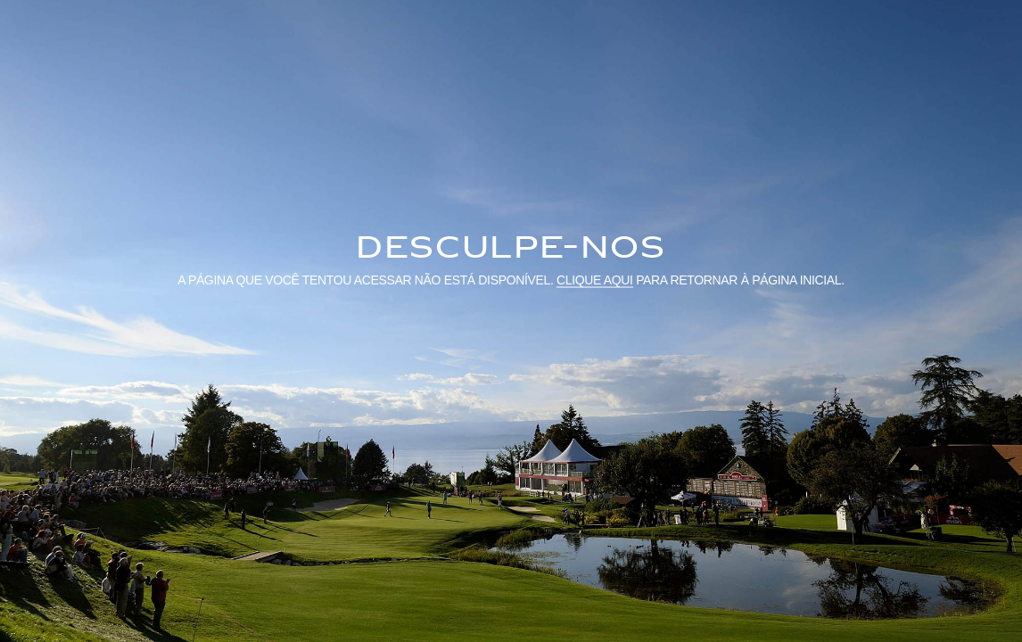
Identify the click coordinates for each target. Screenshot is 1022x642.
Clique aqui (594, 279)
